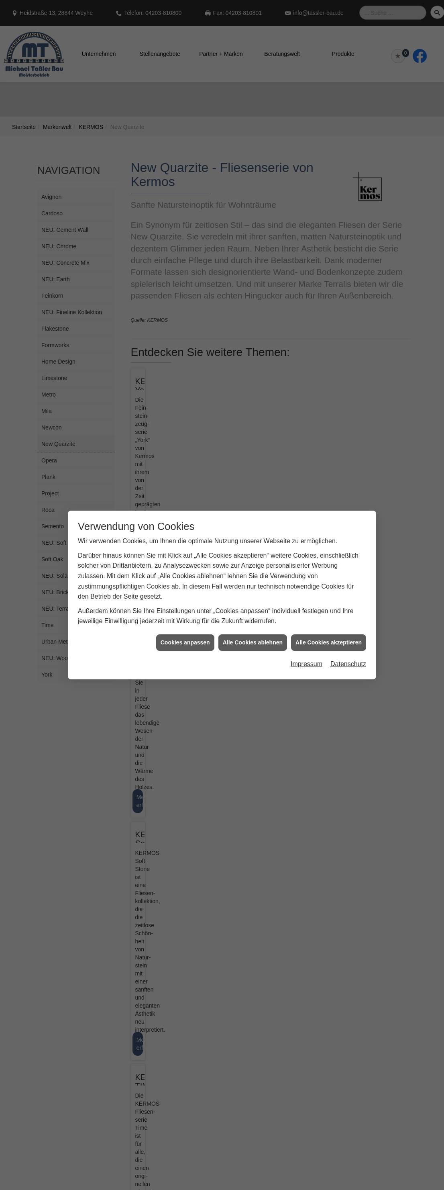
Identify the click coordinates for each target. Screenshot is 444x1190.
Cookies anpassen (185, 642)
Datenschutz (348, 663)
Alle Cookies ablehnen (253, 642)
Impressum (306, 663)
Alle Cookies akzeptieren (328, 642)
